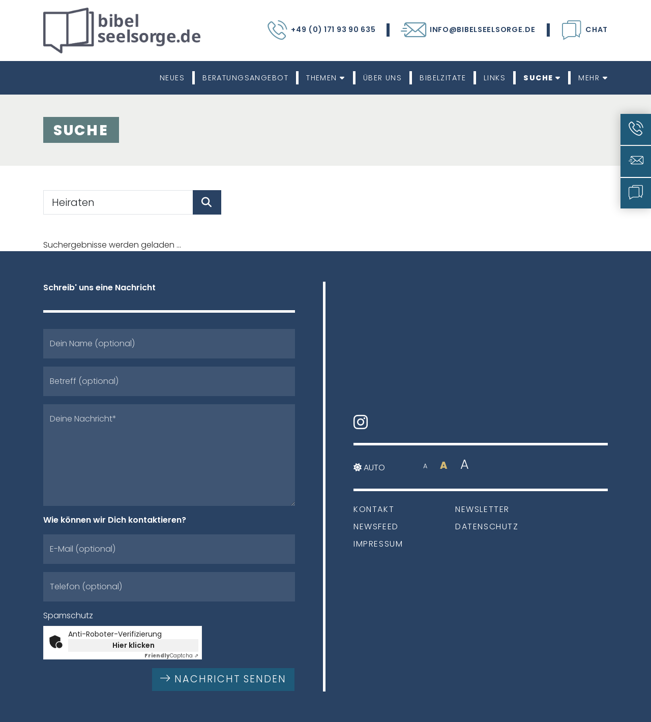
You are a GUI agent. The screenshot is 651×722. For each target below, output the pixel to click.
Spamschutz (68, 615)
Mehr (593, 78)
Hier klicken (133, 645)
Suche (541, 78)
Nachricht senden (223, 679)
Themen (325, 78)
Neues (172, 78)
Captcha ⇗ (171, 655)
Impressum (378, 544)
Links (495, 78)
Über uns (382, 78)
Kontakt (373, 509)
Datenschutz (487, 526)
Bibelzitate (443, 78)
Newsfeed (376, 526)
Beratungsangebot (245, 78)
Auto (369, 467)
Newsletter (482, 509)
